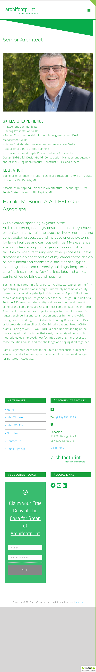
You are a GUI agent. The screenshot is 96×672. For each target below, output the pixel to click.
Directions (57, 447)
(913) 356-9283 (66, 417)
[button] (88, 669)
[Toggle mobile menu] (89, 10)
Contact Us (14, 441)
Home (11, 409)
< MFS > (79, 602)
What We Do (15, 425)
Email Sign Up (16, 449)
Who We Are (15, 417)
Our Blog (12, 433)
